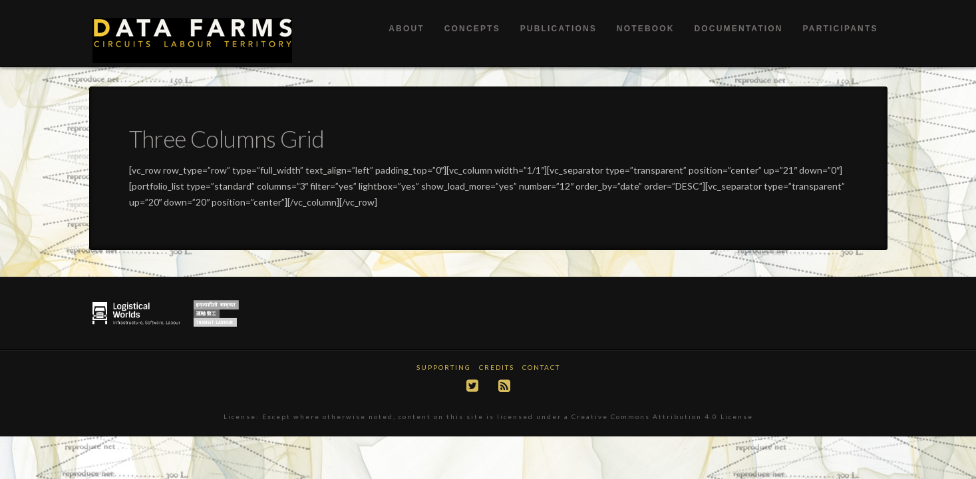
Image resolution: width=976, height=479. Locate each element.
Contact (541, 367)
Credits (496, 367)
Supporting (443, 367)
